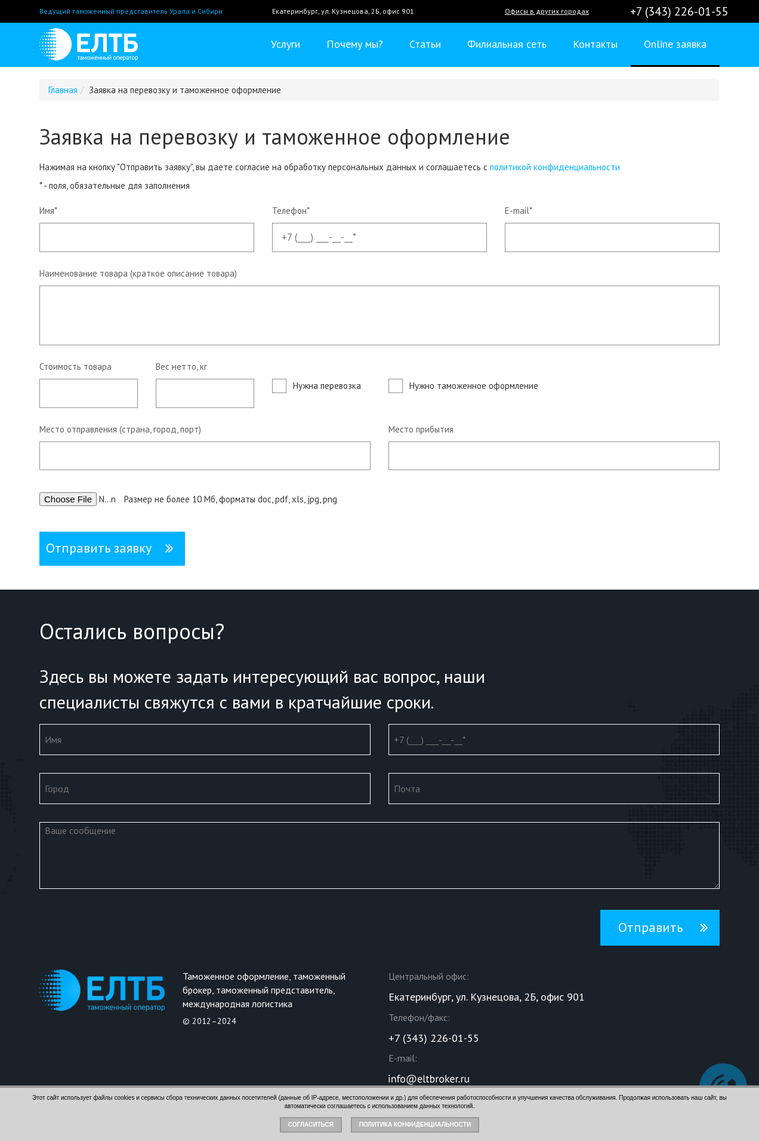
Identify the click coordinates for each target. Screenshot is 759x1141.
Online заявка (675, 44)
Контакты (595, 44)
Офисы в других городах (547, 11)
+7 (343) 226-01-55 (679, 11)
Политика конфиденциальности (415, 1124)
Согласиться (311, 1124)
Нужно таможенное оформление (473, 385)
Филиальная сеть (507, 44)
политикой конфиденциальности (555, 167)
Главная (63, 90)
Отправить (650, 927)
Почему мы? (354, 44)
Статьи (425, 44)
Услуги (285, 44)
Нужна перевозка (327, 385)
